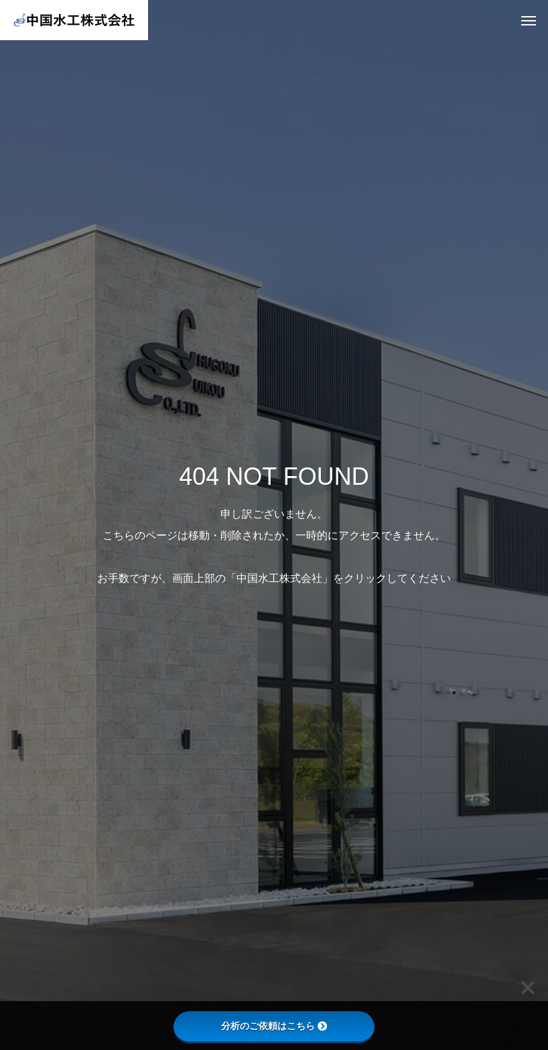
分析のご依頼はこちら (274, 1026)
